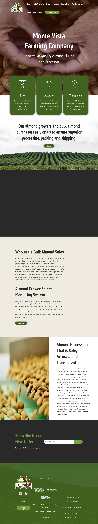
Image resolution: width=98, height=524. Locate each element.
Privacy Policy (51, 512)
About (28, 4)
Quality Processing (38, 4)
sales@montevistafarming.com (71, 507)
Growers (48, 4)
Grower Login (52, 12)
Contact (40, 12)
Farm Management (77, 4)
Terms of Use (39, 512)
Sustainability (65, 4)
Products (56, 4)
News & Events (31, 12)
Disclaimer (45, 517)
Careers (49, 478)
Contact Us (21, 323)
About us (49, 146)
